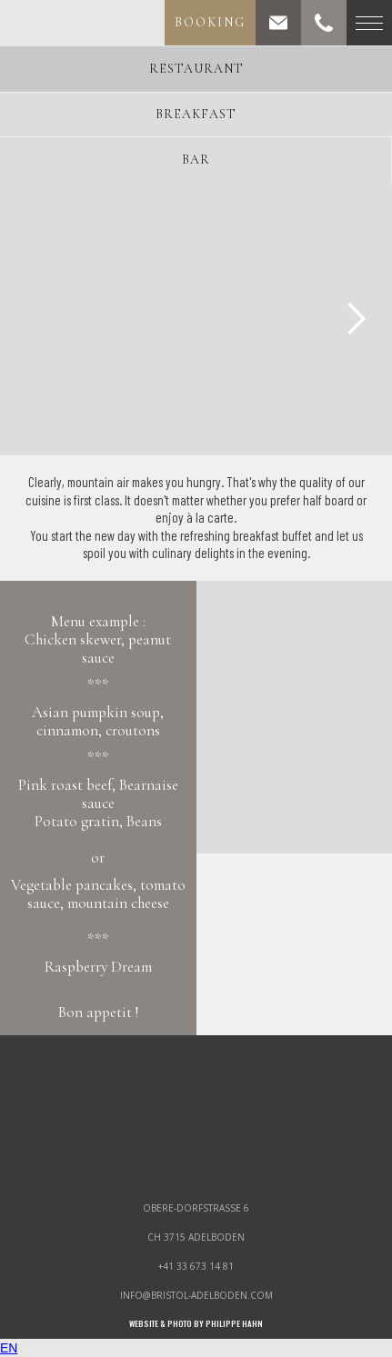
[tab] (196, 69)
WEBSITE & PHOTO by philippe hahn (196, 1324)
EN (8, 1348)
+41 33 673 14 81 (196, 1266)
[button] (355, 319)
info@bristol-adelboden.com (196, 1295)
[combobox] (196, 1348)
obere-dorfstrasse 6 (196, 1208)
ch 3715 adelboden (196, 1237)
